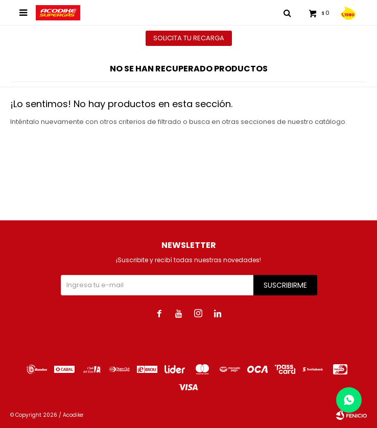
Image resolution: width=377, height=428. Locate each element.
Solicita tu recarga (188, 38)
